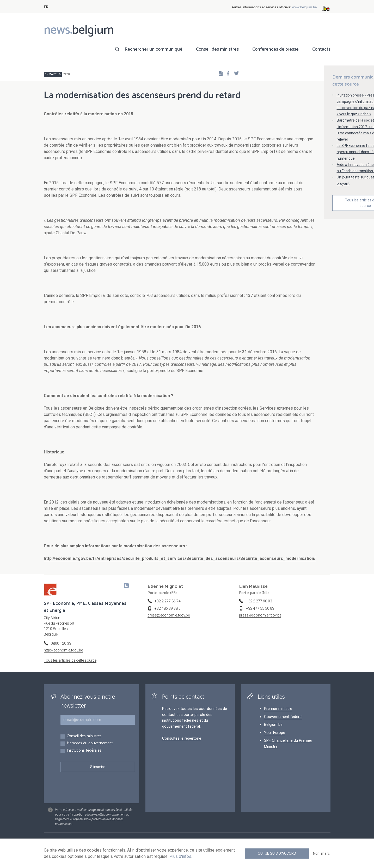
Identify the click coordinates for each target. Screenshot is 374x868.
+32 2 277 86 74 (168, 601)
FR (46, 7)
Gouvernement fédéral (283, 716)
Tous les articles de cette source (70, 660)
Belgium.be (273, 724)
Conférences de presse (275, 49)
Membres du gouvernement (90, 743)
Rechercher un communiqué (153, 49)
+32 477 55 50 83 (260, 608)
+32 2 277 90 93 (259, 601)
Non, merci (321, 853)
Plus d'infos (180, 856)
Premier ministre (278, 708)
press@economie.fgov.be (169, 615)
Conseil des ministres (217, 49)
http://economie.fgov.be (63, 650)
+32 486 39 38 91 (169, 608)
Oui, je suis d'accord (277, 853)
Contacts (321, 49)
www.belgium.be (304, 7)
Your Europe (274, 732)
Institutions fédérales (84, 751)
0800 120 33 (61, 643)
